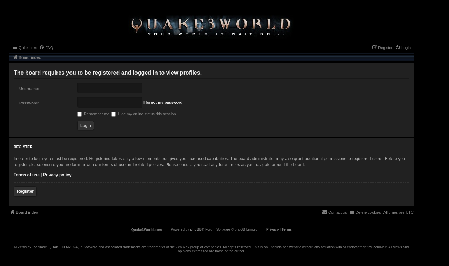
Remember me (93, 114)
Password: (29, 103)
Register (25, 191)
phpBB (196, 229)
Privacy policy (57, 174)
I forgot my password (162, 102)
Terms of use (27, 174)
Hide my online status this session (143, 114)
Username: (29, 89)
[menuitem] (46, 47)
